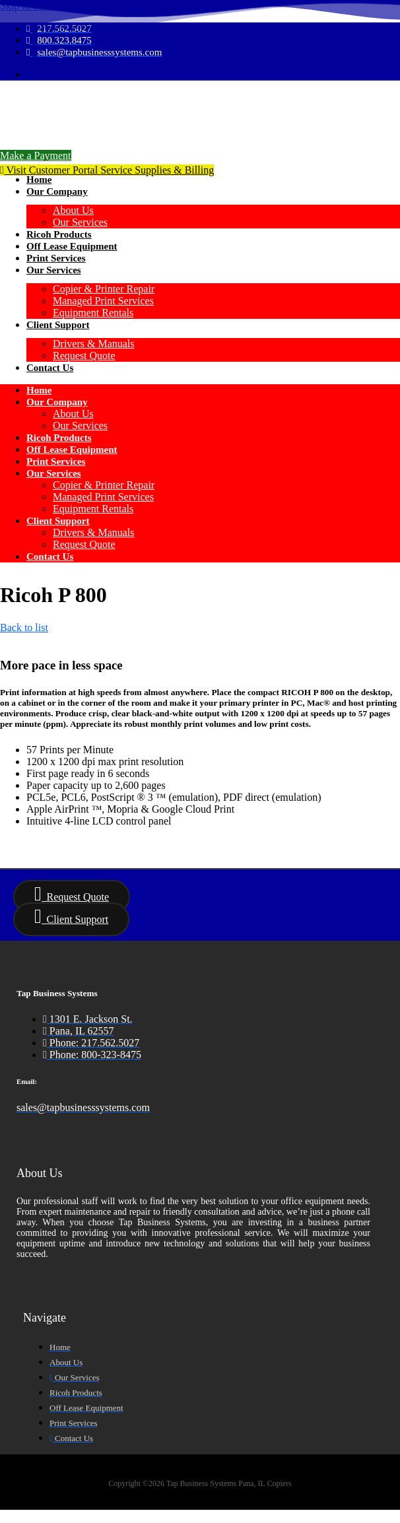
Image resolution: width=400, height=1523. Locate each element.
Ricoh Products (58, 234)
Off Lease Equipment (71, 246)
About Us (73, 210)
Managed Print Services (103, 300)
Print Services (56, 258)
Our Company (57, 191)
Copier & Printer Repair (103, 288)
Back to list (24, 627)
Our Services (80, 222)
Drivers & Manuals (94, 343)
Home (38, 179)
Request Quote (84, 355)
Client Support (57, 325)
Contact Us (49, 367)
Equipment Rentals (93, 312)
